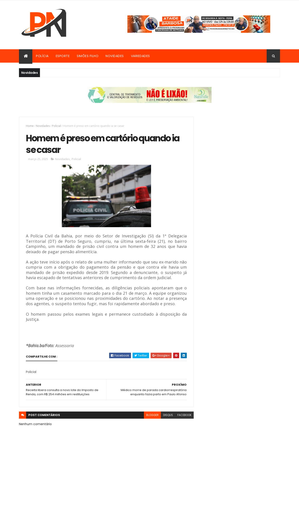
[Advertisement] (239, 148)
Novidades (115, 56)
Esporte (63, 56)
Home (30, 126)
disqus (165, 421)
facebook (181, 421)
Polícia (42, 56)
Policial (56, 126)
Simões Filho (87, 56)
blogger (149, 421)
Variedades (140, 56)
